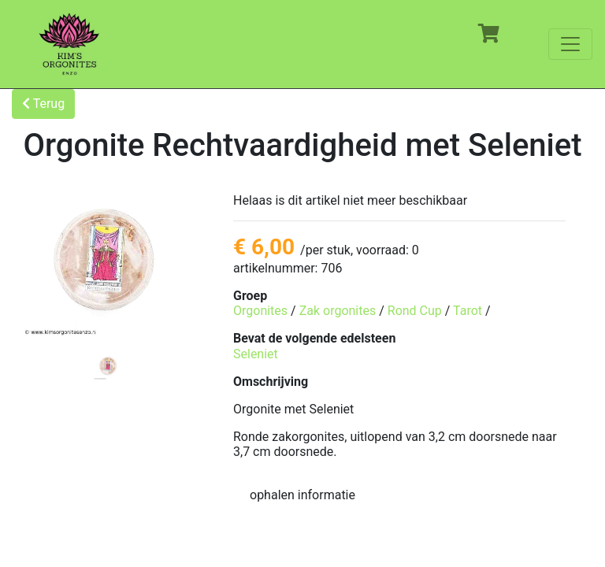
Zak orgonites (338, 310)
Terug (43, 103)
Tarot (467, 310)
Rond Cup (415, 310)
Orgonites (260, 310)
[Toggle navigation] (570, 44)
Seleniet (255, 353)
